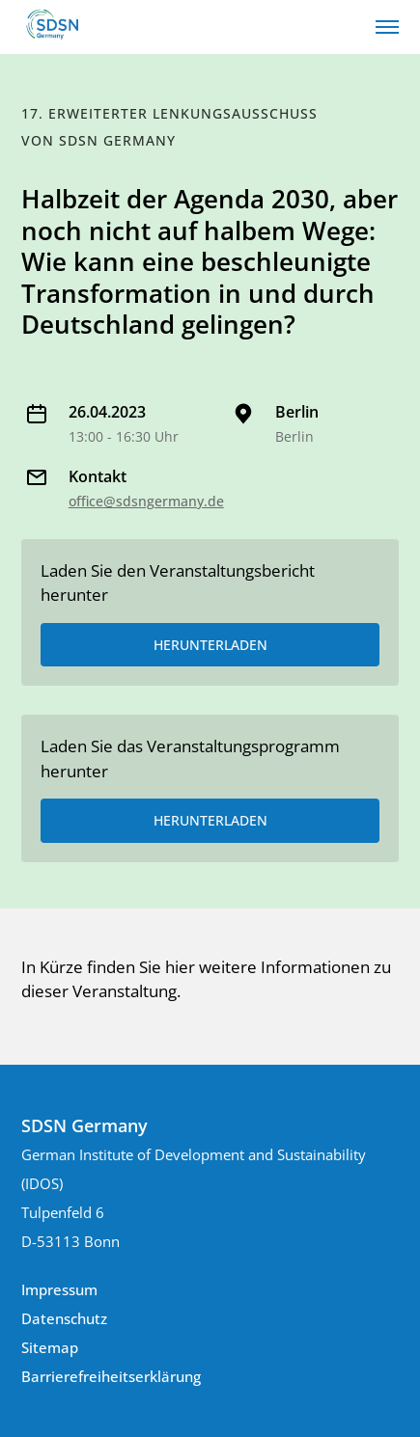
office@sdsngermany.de (146, 501)
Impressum (59, 1289)
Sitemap (49, 1347)
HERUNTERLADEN (210, 645)
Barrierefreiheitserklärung (111, 1376)
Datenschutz (64, 1318)
